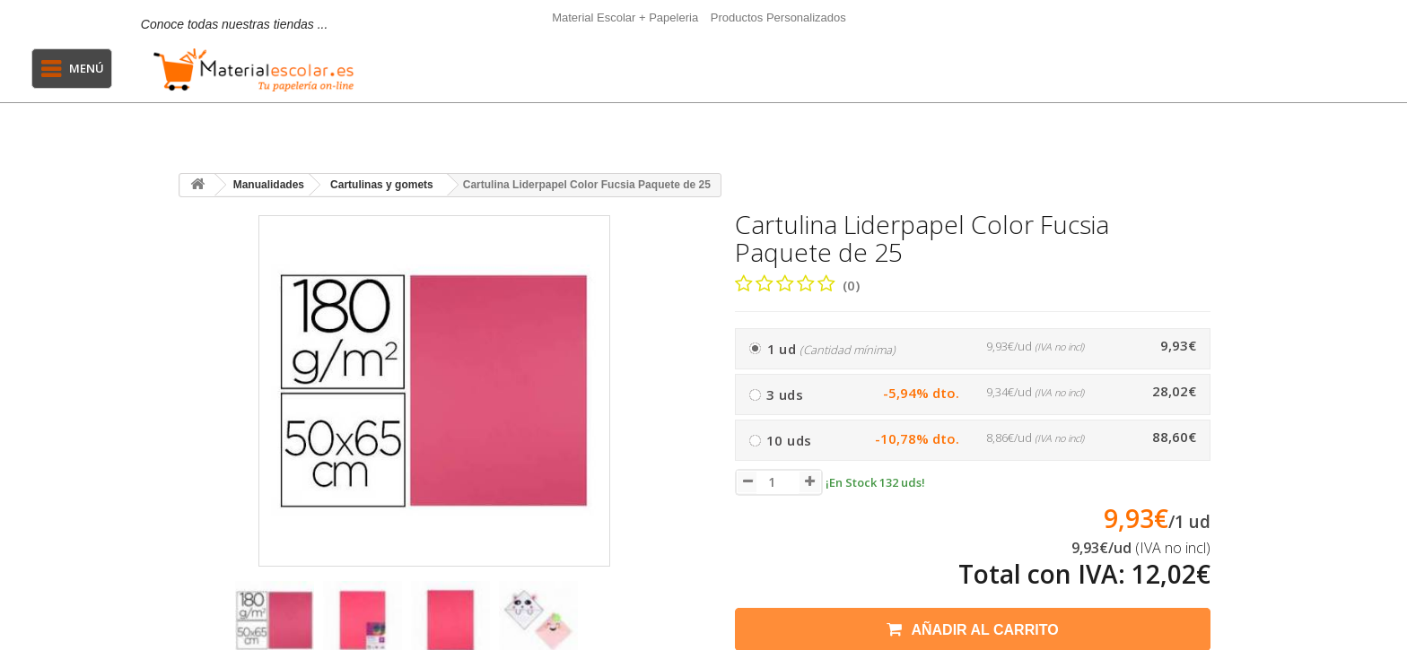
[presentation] (200, 629)
